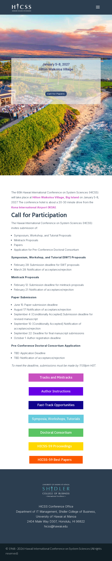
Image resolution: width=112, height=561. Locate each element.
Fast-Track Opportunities (56, 405)
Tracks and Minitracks (56, 377)
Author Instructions (56, 391)
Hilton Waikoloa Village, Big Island (55, 197)
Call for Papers (56, 93)
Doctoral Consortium (56, 432)
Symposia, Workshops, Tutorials (56, 419)
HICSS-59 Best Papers (55, 460)
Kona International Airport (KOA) (33, 207)
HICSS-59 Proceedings (54, 446)
